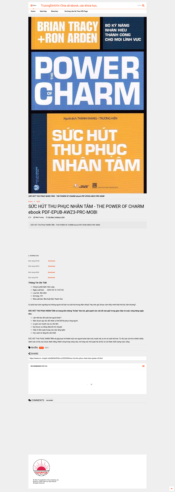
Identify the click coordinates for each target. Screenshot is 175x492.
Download (51, 261)
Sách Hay (43, 11)
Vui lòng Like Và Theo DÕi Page (75, 11)
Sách (38, 201)
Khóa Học (54, 11)
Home (33, 11)
